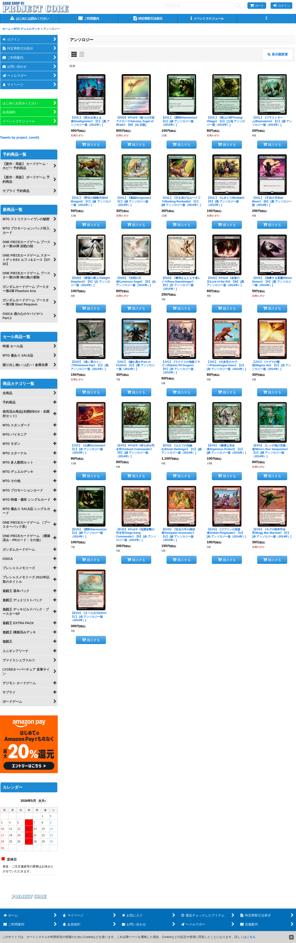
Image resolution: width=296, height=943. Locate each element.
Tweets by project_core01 (20, 137)
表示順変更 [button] (278, 54)
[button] (266, 18)
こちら (251, 937)
